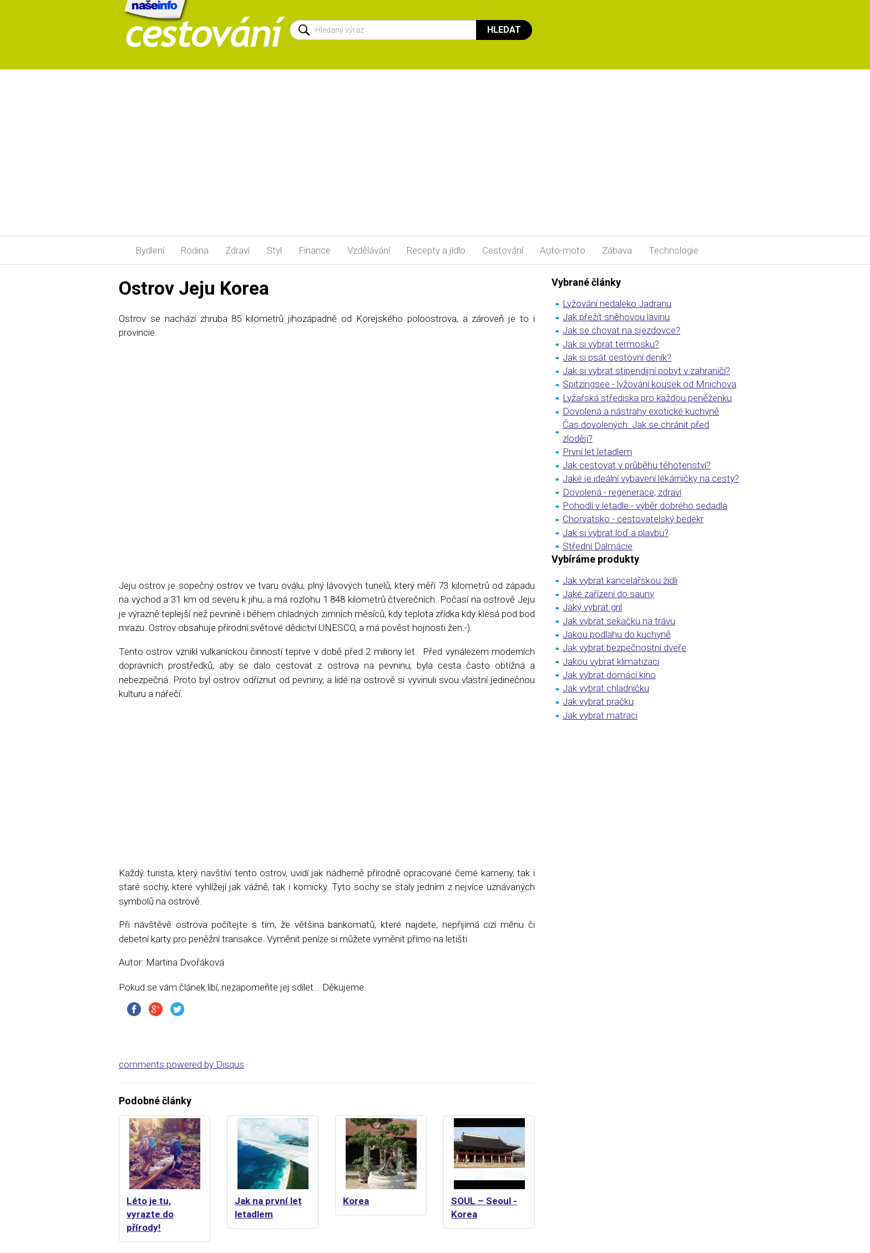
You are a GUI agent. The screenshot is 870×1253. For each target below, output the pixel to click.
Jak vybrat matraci (600, 715)
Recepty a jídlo (436, 250)
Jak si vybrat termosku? (611, 344)
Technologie (674, 250)
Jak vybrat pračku (598, 701)
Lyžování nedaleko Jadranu (617, 303)
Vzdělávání (368, 250)
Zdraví (237, 250)
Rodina (195, 250)
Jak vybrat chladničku (606, 688)
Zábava (617, 250)
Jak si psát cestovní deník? (617, 357)
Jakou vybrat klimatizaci (611, 661)
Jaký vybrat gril (592, 607)
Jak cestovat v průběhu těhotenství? (637, 465)
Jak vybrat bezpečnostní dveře (624, 647)
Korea (356, 1200)
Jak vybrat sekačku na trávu (619, 620)
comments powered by (181, 1064)
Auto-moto (562, 250)
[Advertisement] (435, 152)
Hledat (504, 29)
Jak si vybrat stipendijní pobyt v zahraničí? (646, 370)
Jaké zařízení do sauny (608, 593)
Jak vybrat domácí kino (609, 674)
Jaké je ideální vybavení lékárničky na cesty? (651, 478)
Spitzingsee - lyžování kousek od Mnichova (649, 384)
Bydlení (149, 250)
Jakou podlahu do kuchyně (617, 634)
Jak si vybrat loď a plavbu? (616, 532)
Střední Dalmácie (598, 546)
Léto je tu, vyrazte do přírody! (150, 1214)
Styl (274, 250)
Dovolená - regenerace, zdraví (622, 492)
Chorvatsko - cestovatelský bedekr (633, 518)
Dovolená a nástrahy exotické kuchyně (641, 411)
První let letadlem (597, 451)
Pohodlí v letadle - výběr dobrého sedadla (645, 505)
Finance (315, 250)
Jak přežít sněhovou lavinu (616, 316)
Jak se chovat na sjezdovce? (621, 330)
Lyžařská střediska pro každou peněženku (647, 397)
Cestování (502, 250)
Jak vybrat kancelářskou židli (620, 580)
